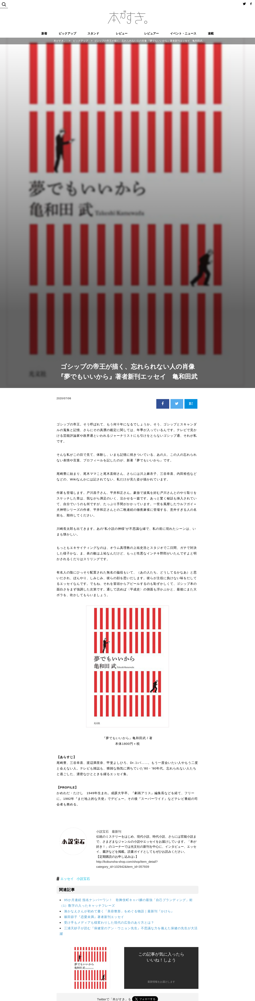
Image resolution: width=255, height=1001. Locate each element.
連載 (211, 33)
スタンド (93, 33)
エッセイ (67, 879)
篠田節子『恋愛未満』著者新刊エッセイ (94, 917)
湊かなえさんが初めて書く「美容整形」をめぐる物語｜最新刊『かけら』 (119, 911)
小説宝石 (83, 879)
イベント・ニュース (183, 33)
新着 (44, 33)
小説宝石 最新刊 (108, 831)
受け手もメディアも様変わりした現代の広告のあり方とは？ (109, 922)
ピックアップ (67, 33)
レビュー (122, 33)
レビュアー (151, 33)
